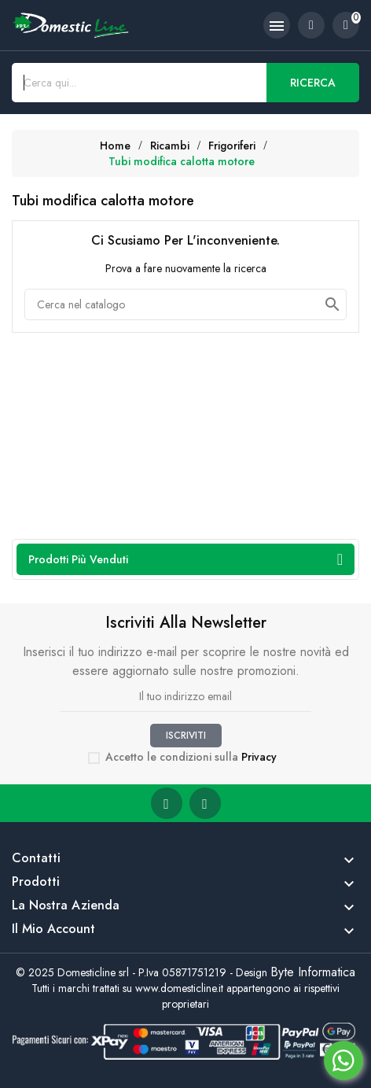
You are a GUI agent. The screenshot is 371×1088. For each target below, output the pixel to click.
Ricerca (313, 82)
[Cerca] (185, 304)
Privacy (259, 757)
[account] (311, 25)
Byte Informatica (312, 972)
